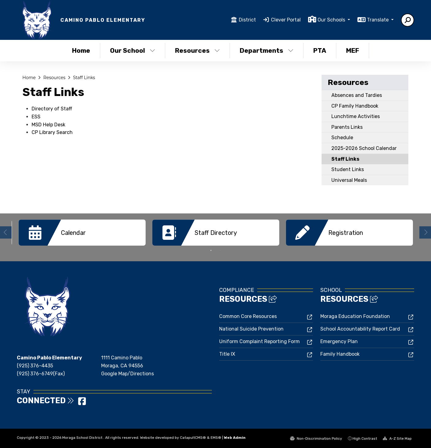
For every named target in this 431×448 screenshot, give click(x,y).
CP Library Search (52, 132)
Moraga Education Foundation (355, 316)
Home (81, 50)
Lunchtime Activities (355, 116)
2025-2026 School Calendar (364, 148)
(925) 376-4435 (35, 365)
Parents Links (347, 127)
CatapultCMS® (193, 437)
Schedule (342, 137)
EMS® (216, 437)
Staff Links (84, 77)
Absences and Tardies (356, 95)
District (247, 20)
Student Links (347, 169)
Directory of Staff (52, 109)
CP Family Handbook (354, 106)
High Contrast (365, 438)
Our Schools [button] (332, 20)
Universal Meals (349, 180)
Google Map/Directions (127, 373)
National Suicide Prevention (251, 328)
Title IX (227, 354)
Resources (197, 50)
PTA (319, 50)
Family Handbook (340, 354)
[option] (82, 233)
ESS (36, 117)
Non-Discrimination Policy (316, 438)
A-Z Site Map (397, 438)
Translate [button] (378, 20)
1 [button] (211, 250)
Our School (132, 50)
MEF (352, 50)
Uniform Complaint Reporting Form (259, 341)
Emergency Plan (339, 341)
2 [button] (220, 250)
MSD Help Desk (48, 125)
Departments (266, 50)
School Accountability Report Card (360, 328)
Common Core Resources (248, 316)
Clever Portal (286, 20)
